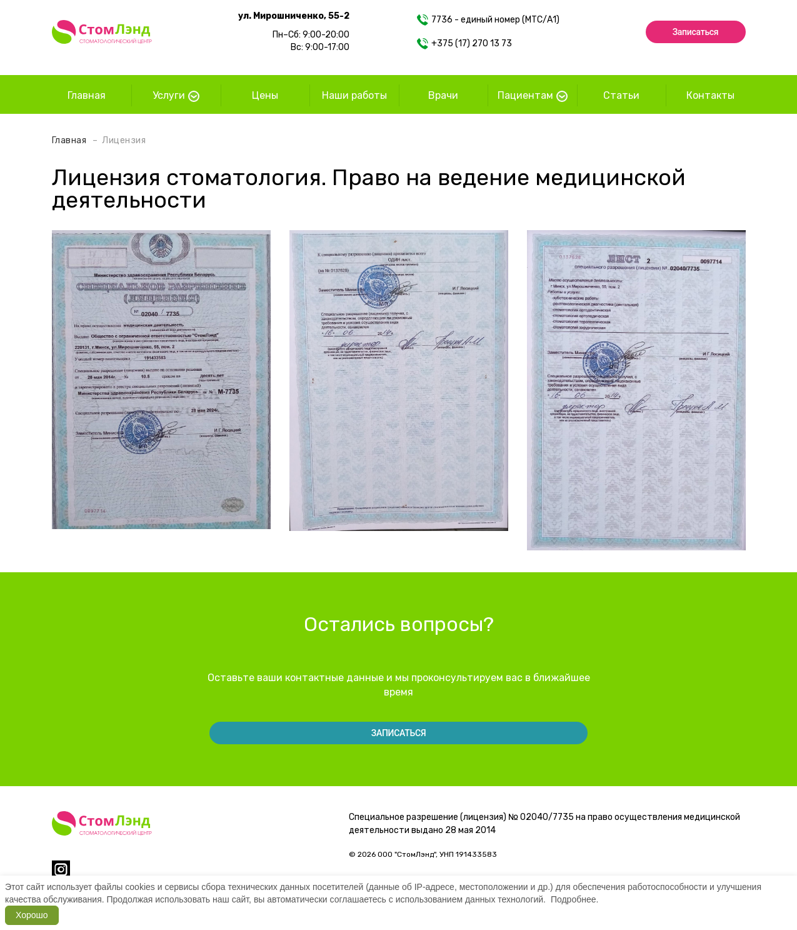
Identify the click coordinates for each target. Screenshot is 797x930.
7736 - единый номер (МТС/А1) (488, 20)
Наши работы (354, 95)
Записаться (696, 32)
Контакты (710, 95)
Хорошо (32, 915)
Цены (265, 95)
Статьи (621, 95)
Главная (87, 95)
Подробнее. (575, 899)
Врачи (443, 95)
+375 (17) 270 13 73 (464, 43)
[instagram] (61, 874)
